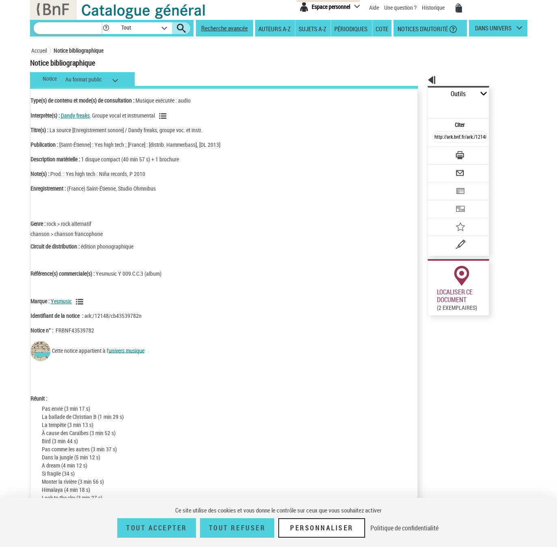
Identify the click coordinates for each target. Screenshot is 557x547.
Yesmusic (61, 301)
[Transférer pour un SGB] (441, 185)
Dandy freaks (75, 115)
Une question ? (400, 7)
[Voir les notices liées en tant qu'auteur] (164, 116)
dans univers (493, 30)
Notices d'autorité (422, 28)
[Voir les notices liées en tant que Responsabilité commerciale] (81, 302)
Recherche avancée (224, 28)
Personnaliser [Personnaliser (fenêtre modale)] (321, 527)
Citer (425, 107)
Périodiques (351, 28)
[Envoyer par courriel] (437, 153)
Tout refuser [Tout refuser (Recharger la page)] (237, 527)
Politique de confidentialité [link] (404, 527)
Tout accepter (156, 527)
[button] (106, 28)
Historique (434, 7)
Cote (382, 28)
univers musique (126, 350)
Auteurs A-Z (274, 28)
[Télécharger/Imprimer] (439, 137)
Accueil (39, 50)
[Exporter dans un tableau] (443, 169)
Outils (418, 94)
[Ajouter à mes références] (442, 201)
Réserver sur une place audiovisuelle (434, 332)
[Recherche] (68, 28)
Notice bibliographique (78, 50)
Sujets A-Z (312, 28)
